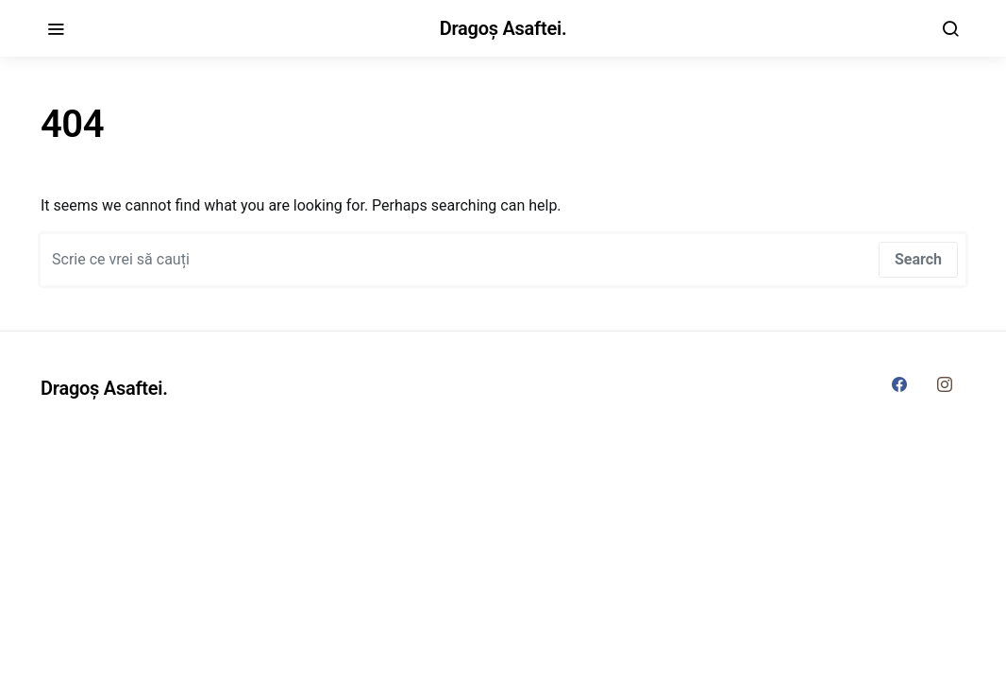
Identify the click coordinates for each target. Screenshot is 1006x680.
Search (918, 259)
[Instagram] (944, 384)
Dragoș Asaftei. (503, 28)
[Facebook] (899, 384)
